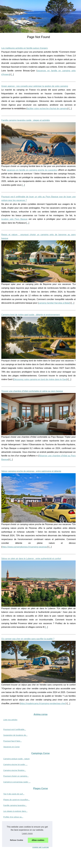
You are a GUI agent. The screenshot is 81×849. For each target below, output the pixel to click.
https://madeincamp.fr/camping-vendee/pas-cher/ (43, 703)
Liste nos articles (10, 720)
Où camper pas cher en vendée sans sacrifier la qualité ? (27, 639)
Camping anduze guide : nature (16, 759)
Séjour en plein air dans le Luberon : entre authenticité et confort (31, 558)
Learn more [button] (27, 833)
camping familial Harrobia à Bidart (54, 303)
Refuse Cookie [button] (16, 840)
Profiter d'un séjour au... (13, 817)
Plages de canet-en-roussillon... (16, 800)
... (12, 74)
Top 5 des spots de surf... (13, 794)
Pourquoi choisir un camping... (16, 776)
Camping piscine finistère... (14, 770)
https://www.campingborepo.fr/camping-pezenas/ (24, 547)
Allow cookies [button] (38, 840)
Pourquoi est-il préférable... (14, 729)
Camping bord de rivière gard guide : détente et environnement (30, 315)
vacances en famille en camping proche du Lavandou (32, 170)
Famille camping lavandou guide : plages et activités (25, 120)
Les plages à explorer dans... (15, 811)
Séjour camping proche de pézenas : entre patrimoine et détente (31, 471)
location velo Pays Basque (14, 219)
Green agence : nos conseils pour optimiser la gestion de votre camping (34, 86)
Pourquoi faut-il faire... (12, 741)
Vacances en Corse (11, 747)
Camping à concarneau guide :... (17, 782)
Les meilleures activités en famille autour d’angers (24, 48)
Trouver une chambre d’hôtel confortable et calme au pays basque (32, 391)
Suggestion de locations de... (15, 735)
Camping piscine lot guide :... (15, 764)
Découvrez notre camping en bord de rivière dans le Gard (40, 379)
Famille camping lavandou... (15, 805)
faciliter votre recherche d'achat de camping (47, 108)
